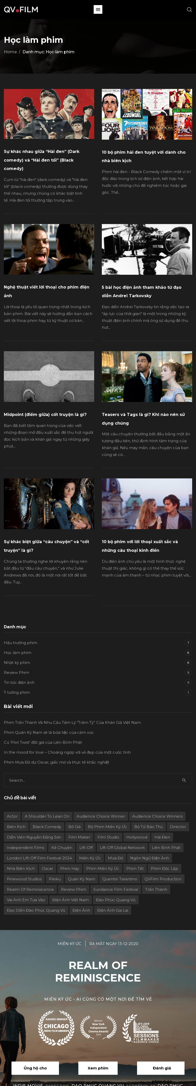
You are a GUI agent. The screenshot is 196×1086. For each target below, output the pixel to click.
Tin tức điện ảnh (19, 682)
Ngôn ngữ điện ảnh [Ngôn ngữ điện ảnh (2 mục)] (149, 858)
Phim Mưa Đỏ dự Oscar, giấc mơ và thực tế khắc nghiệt (56, 762)
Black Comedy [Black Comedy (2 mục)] (47, 826)
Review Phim (16, 672)
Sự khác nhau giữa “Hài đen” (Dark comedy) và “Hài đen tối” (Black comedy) (41, 160)
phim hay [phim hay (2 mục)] (69, 868)
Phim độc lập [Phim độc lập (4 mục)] (164, 868)
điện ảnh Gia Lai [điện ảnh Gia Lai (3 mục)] (112, 910)
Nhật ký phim (17, 662)
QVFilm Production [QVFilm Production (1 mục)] (162, 878)
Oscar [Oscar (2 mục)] (47, 868)
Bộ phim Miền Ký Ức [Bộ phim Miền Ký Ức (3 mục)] (107, 826)
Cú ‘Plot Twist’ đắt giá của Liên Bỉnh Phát (43, 742)
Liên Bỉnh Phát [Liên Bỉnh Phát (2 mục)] (166, 847)
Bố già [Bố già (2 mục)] (74, 826)
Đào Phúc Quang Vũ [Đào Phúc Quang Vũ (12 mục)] (116, 899)
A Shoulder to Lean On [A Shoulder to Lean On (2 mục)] (47, 816)
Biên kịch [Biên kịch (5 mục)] (16, 826)
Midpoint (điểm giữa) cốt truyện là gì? (45, 414)
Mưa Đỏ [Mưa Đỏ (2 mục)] (115, 858)
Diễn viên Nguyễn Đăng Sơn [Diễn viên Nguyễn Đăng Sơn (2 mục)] (34, 837)
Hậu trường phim (20, 642)
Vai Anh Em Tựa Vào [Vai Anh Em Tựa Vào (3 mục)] (26, 899)
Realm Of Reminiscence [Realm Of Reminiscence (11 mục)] (30, 889)
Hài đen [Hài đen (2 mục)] (162, 837)
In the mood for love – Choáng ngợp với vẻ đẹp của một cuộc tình (67, 752)
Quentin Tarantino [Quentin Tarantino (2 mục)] (119, 878)
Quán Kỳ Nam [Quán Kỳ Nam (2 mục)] (81, 878)
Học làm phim (17, 652)
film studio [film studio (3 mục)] (108, 837)
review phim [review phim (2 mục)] (73, 889)
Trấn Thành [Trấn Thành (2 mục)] (156, 889)
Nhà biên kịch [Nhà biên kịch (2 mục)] (21, 868)
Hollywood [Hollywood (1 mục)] (136, 837)
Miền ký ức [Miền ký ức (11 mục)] (90, 858)
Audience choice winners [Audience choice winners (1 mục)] (157, 816)
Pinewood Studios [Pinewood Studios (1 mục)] (24, 878)
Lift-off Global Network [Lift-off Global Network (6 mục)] (122, 847)
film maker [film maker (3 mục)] (79, 837)
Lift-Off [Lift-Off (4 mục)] (86, 847)
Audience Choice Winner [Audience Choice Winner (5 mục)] (101, 816)
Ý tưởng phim (17, 692)
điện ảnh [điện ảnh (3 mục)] (81, 910)
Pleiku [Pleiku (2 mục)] (55, 878)
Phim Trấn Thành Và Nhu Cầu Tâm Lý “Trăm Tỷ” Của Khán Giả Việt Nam (72, 722)
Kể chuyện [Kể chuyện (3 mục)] (61, 847)
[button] (98, 9)
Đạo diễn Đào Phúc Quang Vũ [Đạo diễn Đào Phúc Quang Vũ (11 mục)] (36, 910)
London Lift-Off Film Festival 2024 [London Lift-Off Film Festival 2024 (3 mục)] (39, 858)
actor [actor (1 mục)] (12, 816)
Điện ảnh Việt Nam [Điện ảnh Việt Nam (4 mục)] (70, 899)
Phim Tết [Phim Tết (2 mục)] (135, 868)
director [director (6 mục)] (178, 826)
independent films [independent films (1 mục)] (25, 847)
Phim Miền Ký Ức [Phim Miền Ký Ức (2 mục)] (102, 868)
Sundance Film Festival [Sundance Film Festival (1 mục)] (115, 889)
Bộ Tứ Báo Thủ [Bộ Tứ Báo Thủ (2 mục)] (148, 826)
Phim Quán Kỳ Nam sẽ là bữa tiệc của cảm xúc (49, 732)
